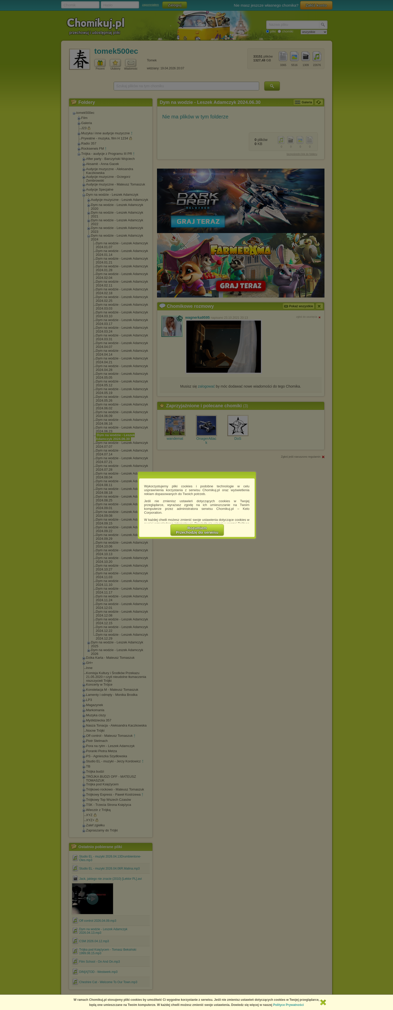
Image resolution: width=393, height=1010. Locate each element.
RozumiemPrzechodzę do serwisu (197, 530)
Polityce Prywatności (288, 1005)
